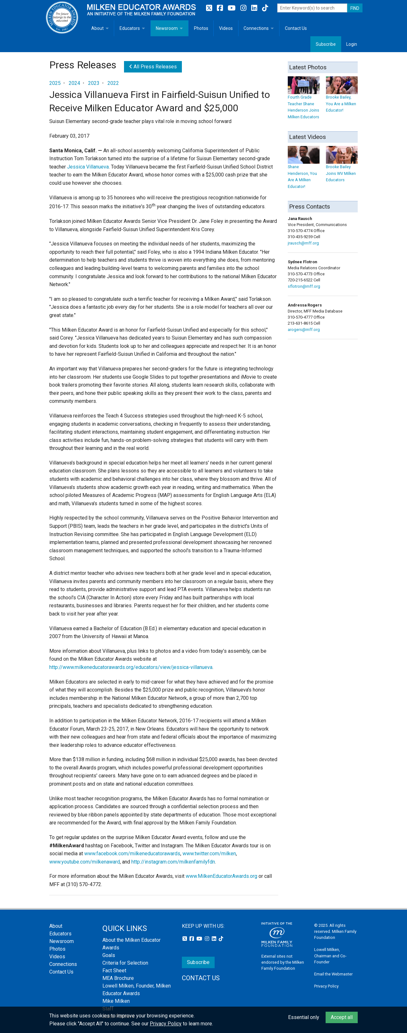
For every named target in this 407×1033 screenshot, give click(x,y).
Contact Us (296, 28)
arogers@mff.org (304, 329)
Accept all (342, 1017)
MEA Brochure (118, 978)
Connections (256, 28)
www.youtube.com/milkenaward (84, 862)
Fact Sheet (114, 971)
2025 (55, 83)
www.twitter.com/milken (209, 854)
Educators (130, 28)
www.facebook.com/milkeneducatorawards (132, 854)
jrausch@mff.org (303, 243)
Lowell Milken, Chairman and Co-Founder (330, 955)
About (97, 28)
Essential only (303, 1017)
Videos (226, 28)
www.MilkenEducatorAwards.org (221, 876)
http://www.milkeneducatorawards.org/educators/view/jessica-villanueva (130, 667)
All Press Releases (153, 67)
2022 (113, 83)
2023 (94, 83)
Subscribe (326, 44)
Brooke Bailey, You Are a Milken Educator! (342, 97)
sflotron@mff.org (304, 286)
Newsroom (167, 28)
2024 (74, 83)
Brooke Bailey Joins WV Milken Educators (342, 167)
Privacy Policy (326, 986)
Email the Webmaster (333, 974)
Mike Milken (116, 1001)
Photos (201, 28)
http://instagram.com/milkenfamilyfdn (173, 862)
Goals (108, 955)
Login (351, 44)
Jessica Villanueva (88, 167)
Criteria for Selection (125, 963)
